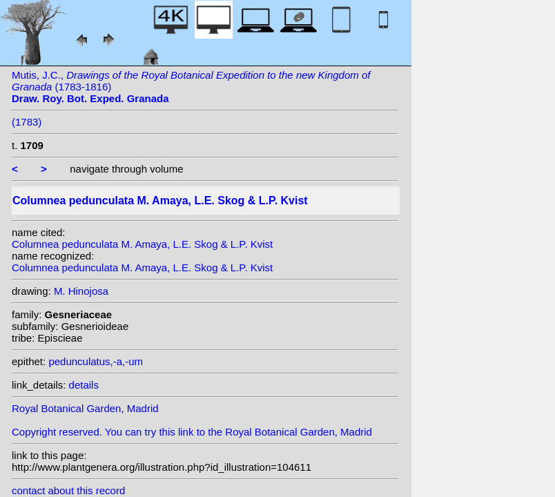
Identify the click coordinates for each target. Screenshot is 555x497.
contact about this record (68, 490)
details (84, 385)
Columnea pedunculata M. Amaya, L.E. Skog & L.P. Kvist (142, 244)
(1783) (26, 122)
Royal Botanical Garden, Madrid (85, 408)
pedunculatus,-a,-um (95, 361)
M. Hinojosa (81, 291)
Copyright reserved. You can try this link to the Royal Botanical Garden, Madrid (192, 432)
